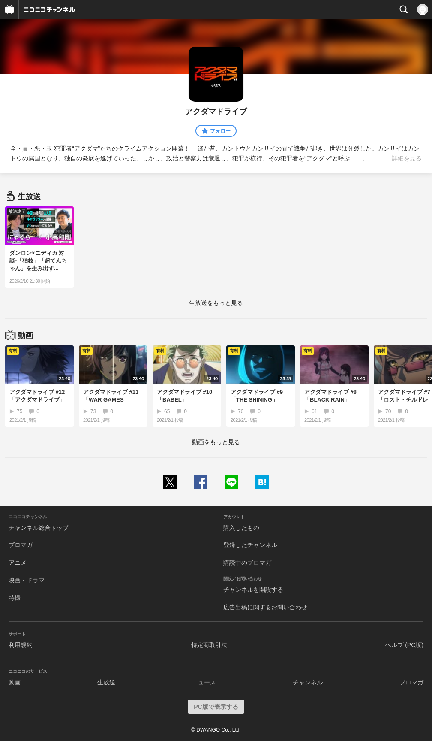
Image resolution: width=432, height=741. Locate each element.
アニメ (18, 562)
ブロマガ (21, 544)
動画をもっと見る (216, 442)
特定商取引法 (209, 644)
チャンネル (308, 682)
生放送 (106, 682)
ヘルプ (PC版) (404, 644)
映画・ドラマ (27, 580)
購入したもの (241, 527)
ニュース (204, 682)
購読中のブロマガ (247, 562)
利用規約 (21, 644)
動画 (15, 682)
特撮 (15, 597)
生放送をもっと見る (216, 302)
